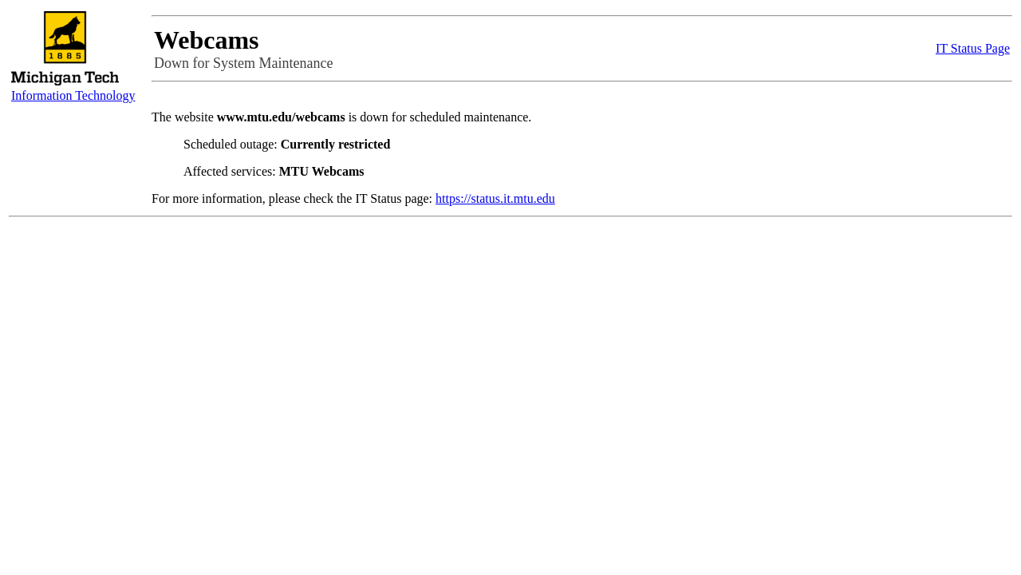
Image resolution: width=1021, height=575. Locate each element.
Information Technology (73, 95)
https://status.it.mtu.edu (495, 198)
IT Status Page (973, 48)
